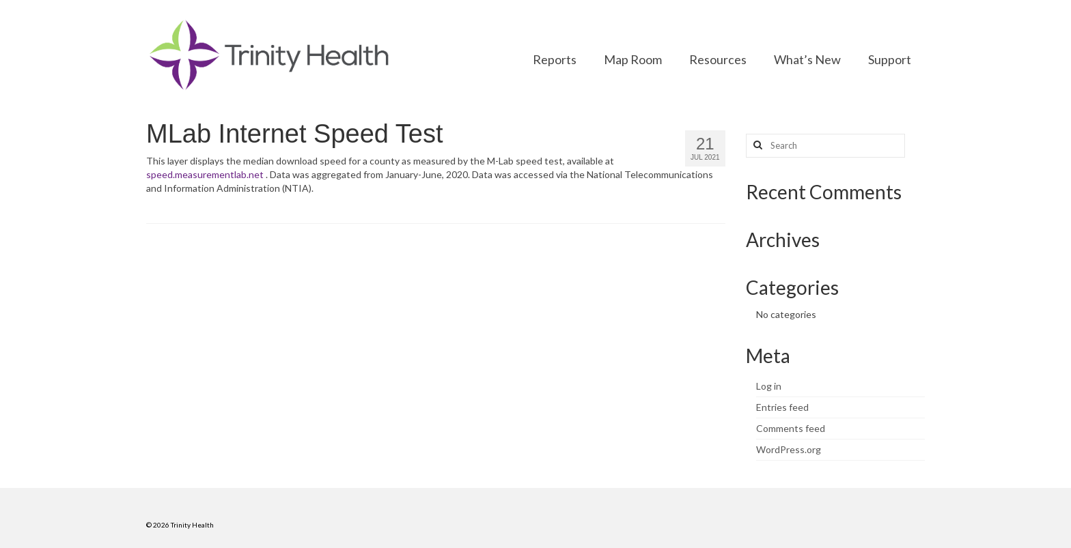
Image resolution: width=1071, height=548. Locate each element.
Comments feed (790, 428)
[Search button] (756, 146)
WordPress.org (788, 449)
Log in (768, 386)
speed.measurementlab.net (205, 174)
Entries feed (782, 407)
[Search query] (825, 146)
